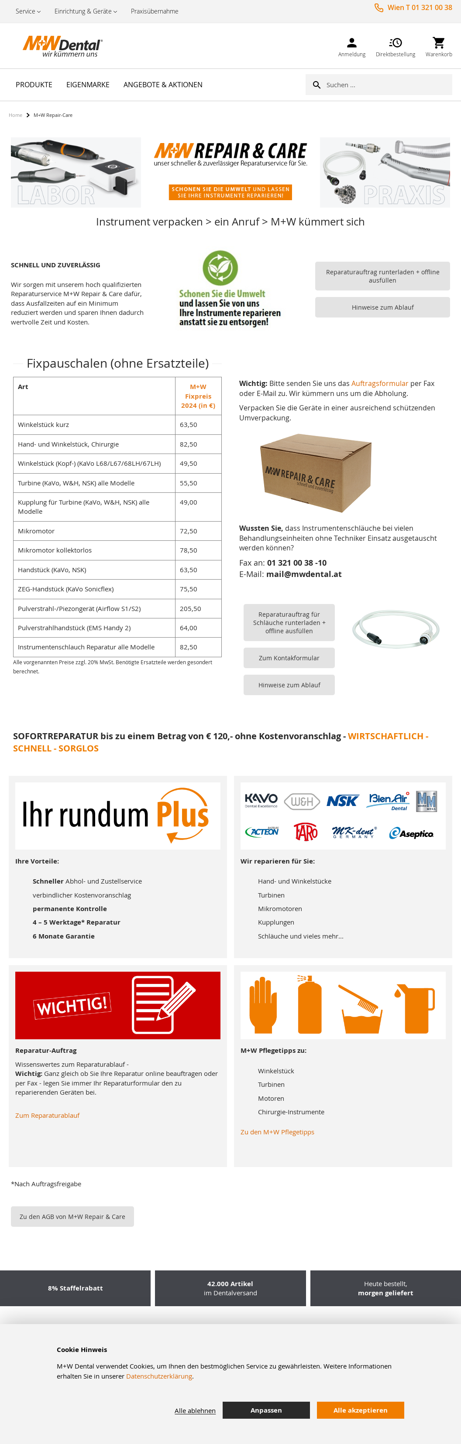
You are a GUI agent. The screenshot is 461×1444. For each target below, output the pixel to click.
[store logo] (52, 45)
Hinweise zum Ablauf (383, 307)
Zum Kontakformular (289, 658)
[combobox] (389, 84)
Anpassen (266, 1410)
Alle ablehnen (195, 1410)
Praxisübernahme (155, 11)
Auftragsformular (380, 383)
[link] (351, 45)
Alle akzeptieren (361, 1410)
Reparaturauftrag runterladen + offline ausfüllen (383, 276)
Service (25, 11)
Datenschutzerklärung (159, 1376)
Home (15, 115)
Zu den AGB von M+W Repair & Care (72, 1216)
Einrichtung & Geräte (83, 11)
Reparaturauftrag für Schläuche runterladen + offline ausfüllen (289, 622)
